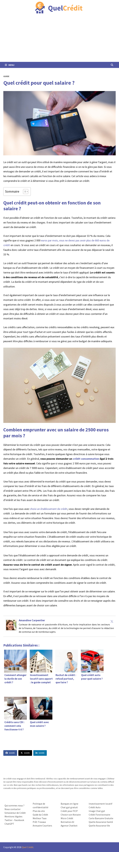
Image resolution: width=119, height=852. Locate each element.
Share (10, 753)
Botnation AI (67, 821)
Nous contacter (13, 809)
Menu (9, 64)
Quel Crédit (27, 847)
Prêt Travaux (39, 821)
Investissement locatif (100, 803)
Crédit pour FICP (69, 810)
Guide (6, 76)
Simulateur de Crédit (15, 812)
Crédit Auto (95, 807)
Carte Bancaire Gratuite (101, 818)
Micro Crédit (67, 818)
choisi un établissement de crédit (48, 509)
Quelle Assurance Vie (99, 825)
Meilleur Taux (39, 818)
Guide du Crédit (40, 814)
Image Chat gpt (97, 810)
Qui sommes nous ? (14, 805)
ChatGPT (9, 823)
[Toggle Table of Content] (24, 191)
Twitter (8, 820)
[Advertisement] (59, 39)
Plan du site (39, 810)
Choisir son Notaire (71, 814)
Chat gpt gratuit (69, 807)
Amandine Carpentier (32, 620)
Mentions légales (13, 816)
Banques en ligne (69, 803)
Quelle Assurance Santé (101, 821)
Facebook (19, 820)
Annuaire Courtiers (42, 825)
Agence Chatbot (69, 825)
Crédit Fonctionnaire (99, 814)
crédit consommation (86, 458)
